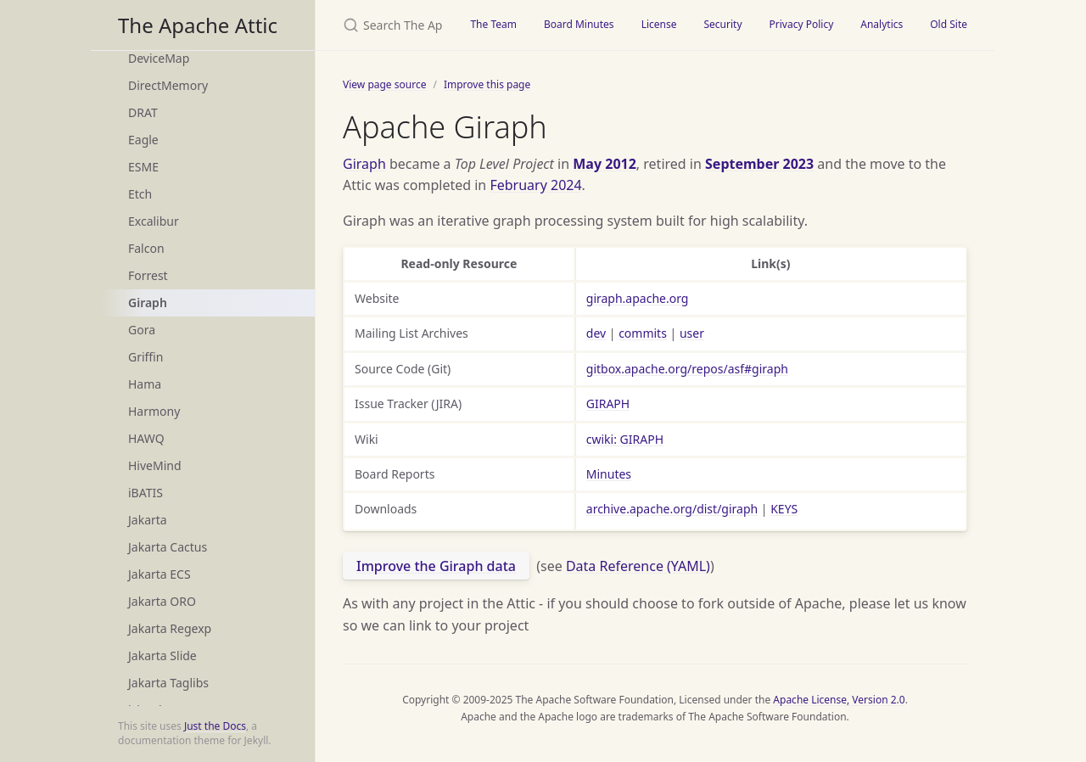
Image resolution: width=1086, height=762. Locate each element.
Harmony (154, 411)
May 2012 (604, 163)
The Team (493, 24)
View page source (384, 84)
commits (643, 333)
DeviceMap (158, 58)
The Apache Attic (197, 25)
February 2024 (535, 185)
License (659, 24)
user (692, 333)
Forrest (148, 275)
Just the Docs (215, 726)
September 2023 (759, 163)
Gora (141, 330)
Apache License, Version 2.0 (838, 699)
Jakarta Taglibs (168, 683)
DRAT (143, 112)
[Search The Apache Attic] (386, 25)
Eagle (143, 140)
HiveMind (155, 465)
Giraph (147, 302)
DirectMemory (168, 85)
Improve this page (487, 84)
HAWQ (146, 438)
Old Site (948, 24)
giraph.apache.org (637, 298)
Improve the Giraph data (436, 566)
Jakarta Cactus (167, 547)
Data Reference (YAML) (638, 566)
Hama (144, 384)
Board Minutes (579, 24)
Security (722, 24)
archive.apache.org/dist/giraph (672, 509)
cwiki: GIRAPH (624, 439)
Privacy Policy (802, 24)
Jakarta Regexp (169, 628)
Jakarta (147, 520)
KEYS (784, 509)
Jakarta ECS (159, 574)
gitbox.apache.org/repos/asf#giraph (687, 369)
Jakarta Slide (162, 655)
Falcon (146, 248)
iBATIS (145, 493)
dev (596, 333)
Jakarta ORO (162, 601)
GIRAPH (608, 403)
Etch (140, 194)
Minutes (608, 474)
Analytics (881, 24)
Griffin (145, 357)
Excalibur (153, 221)
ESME (143, 167)
